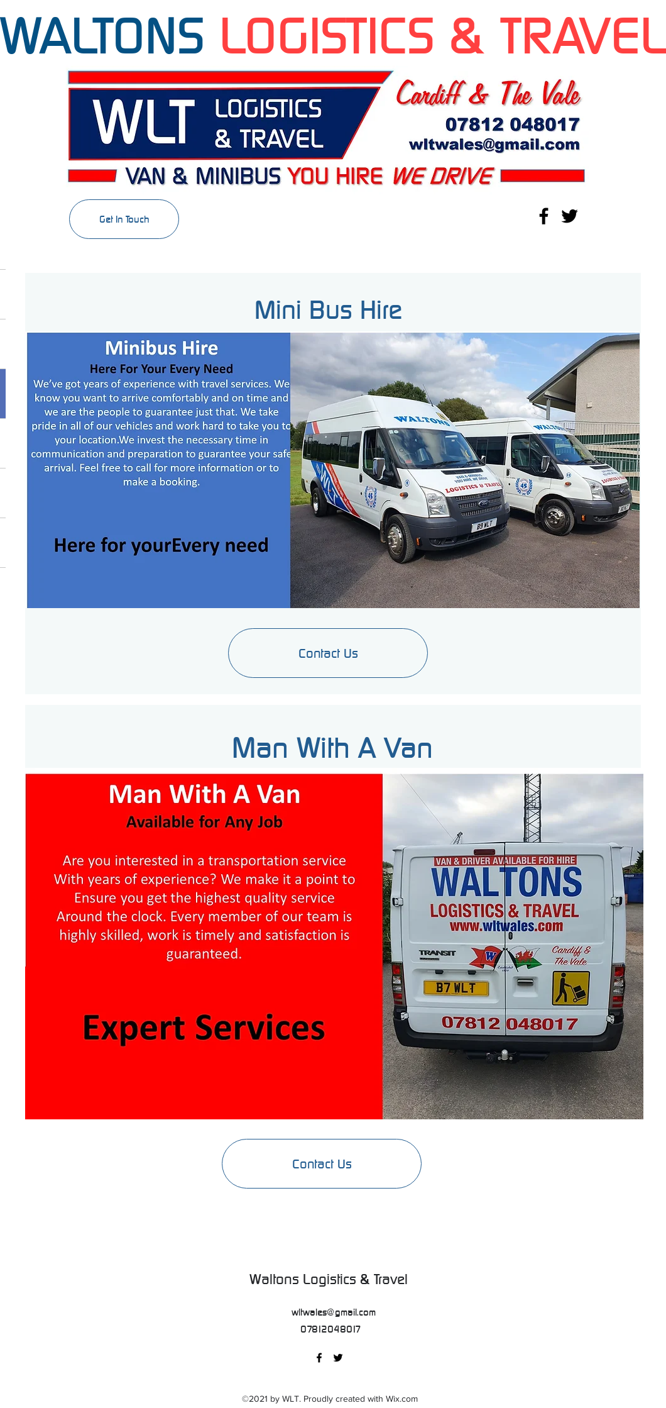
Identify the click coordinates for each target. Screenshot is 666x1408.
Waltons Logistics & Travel (332, 1279)
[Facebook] (544, 216)
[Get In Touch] (124, 219)
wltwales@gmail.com (334, 1312)
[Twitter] (570, 216)
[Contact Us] (322, 1164)
